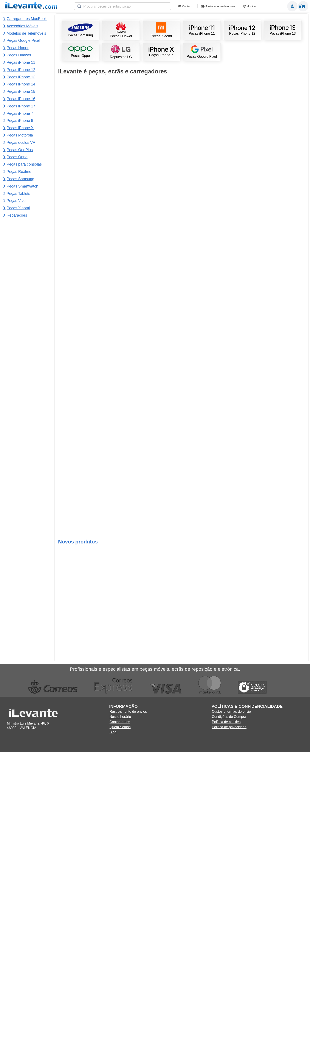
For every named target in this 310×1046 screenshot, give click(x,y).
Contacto (185, 6)
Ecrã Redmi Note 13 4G (274, 351)
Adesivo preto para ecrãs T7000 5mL (88, 122)
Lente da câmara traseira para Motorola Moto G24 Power (150, 1005)
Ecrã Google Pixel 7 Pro (275, 427)
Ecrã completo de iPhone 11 (150, 122)
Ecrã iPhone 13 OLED (274, 275)
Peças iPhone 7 (20, 113)
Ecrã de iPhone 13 (212, 503)
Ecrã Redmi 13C (150, 731)
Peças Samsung (80, 30)
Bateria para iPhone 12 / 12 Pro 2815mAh (150, 351)
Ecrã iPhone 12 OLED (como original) (88, 579)
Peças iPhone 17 (21, 106)
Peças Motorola (20, 135)
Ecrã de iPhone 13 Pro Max (212, 235)
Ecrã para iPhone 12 (212, 199)
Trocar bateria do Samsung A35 (88, 968)
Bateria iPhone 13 (150, 427)
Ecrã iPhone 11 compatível (150, 235)
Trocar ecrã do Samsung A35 (150, 968)
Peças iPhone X (161, 52)
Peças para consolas (24, 164)
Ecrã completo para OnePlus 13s (274, 968)
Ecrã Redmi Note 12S (212, 731)
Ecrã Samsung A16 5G (88, 884)
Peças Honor (18, 47)
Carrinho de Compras (303, 6)
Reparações (17, 215)
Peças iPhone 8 (20, 120)
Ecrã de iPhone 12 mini (150, 579)
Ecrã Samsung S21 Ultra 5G (274, 159)
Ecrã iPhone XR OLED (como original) (88, 808)
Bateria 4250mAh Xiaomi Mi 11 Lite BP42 (275, 692)
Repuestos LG (121, 52)
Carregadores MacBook (27, 18)
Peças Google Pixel (202, 52)
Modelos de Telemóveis (26, 33)
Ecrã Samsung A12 (213, 351)
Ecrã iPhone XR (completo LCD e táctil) (88, 731)
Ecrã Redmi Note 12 (150, 503)
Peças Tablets (18, 193)
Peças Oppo (80, 52)
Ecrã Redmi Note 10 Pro (275, 808)
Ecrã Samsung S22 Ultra (275, 122)
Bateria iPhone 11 (150, 159)
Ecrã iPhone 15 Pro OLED (88, 351)
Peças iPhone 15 (21, 91)
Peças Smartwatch (22, 186)
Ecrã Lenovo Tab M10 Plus (150, 616)
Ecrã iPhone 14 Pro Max (275, 503)
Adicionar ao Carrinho (88, 142)
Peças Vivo (16, 200)
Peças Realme (19, 171)
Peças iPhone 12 (242, 30)
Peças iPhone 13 (283, 30)
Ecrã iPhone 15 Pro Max (88, 275)
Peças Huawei (121, 30)
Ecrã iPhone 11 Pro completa (88, 427)
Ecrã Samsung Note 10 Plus (212, 655)
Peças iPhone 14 (21, 84)
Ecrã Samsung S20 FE (212, 884)
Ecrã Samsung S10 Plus (88, 199)
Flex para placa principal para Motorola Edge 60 (274, 1044)
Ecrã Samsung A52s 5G (150, 884)
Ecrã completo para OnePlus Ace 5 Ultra (212, 968)
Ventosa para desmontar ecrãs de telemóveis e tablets (150, 809)
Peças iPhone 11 (202, 30)
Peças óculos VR (21, 142)
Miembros (292, 6)
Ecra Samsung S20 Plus (275, 579)
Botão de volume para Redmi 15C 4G (213, 1044)
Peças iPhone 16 (21, 98)
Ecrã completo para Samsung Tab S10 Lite (88, 1044)
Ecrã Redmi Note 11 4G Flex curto (213, 579)
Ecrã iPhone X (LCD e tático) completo (212, 808)
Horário (249, 6)
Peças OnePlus (20, 149)
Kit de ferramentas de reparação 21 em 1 (88, 503)
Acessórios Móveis (22, 25)
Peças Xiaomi (161, 30)
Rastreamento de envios (218, 6)
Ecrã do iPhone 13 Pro (212, 427)
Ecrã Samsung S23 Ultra (212, 122)
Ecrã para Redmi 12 (274, 655)
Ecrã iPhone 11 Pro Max (88, 655)
